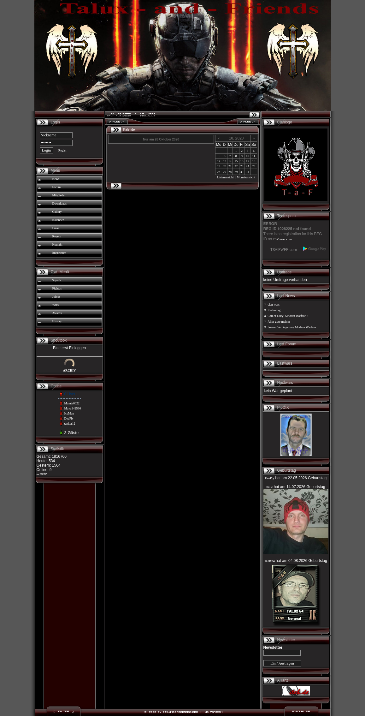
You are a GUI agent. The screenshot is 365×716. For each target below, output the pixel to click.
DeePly (69, 418)
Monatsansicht (246, 177)
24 (247, 166)
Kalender (58, 220)
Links (56, 228)
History (57, 321)
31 (247, 172)
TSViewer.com (282, 239)
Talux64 (269, 561)
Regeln (56, 236)
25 (253, 166)
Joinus (56, 296)
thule (269, 487)
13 (224, 161)
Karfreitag (274, 310)
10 (247, 156)
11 (253, 156)
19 (218, 166)
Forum (56, 187)
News (56, 179)
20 (224, 166)
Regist (62, 150)
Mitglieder (59, 195)
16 (241, 161)
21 (230, 166)
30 (241, 172)
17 (247, 161)
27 (224, 172)
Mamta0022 (71, 403)
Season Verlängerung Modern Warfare (292, 327)
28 (230, 172)
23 (241, 166)
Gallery (57, 211)
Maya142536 (72, 408)
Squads (57, 280)
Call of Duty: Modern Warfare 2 (288, 316)
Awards (57, 313)
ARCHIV (69, 370)
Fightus (57, 288)
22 (236, 166)
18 (253, 161)
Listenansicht (225, 177)
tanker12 (69, 423)
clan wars (274, 304)
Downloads (59, 203)
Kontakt (57, 244)
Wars (55, 305)
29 (236, 172)
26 (218, 172)
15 (236, 161)
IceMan (69, 413)
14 (230, 161)
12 (218, 161)
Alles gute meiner (279, 321)
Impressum (59, 252)
